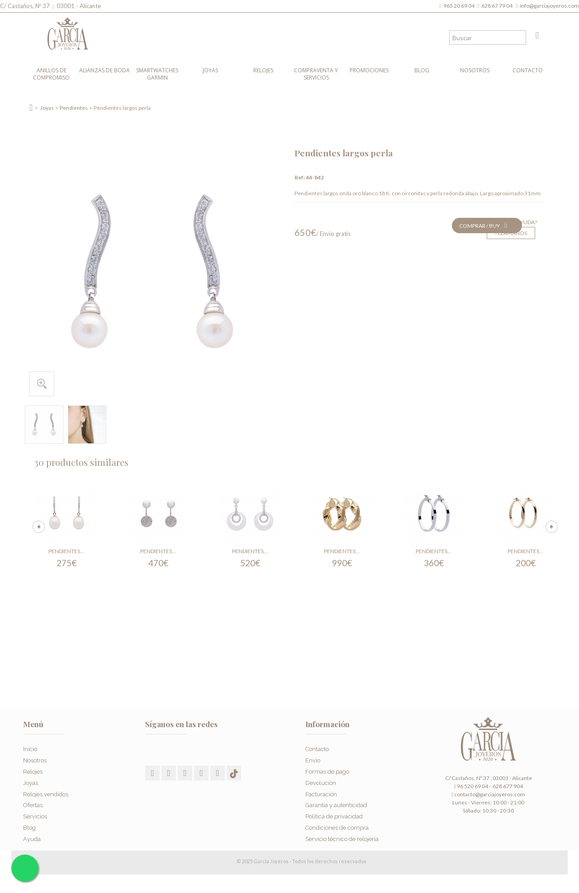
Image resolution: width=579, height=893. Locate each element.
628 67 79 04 (497, 5)
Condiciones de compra (337, 825)
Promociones (369, 70)
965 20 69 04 (459, 5)
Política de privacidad (334, 814)
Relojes (263, 70)
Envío (312, 758)
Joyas (210, 70)
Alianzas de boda (104, 70)
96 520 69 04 (471, 786)
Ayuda (32, 836)
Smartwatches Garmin (157, 73)
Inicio (30, 746)
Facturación (321, 791)
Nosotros (474, 70)
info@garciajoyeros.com (549, 5)
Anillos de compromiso (51, 73)
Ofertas (33, 802)
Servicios (35, 814)
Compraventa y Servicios (316, 73)
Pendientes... (66, 551)
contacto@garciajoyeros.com (489, 794)
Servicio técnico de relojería (342, 836)
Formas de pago (327, 769)
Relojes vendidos (45, 791)
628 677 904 (507, 786)
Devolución (320, 780)
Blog (421, 70)
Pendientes (74, 107)
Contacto (528, 70)
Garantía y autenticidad (336, 802)
